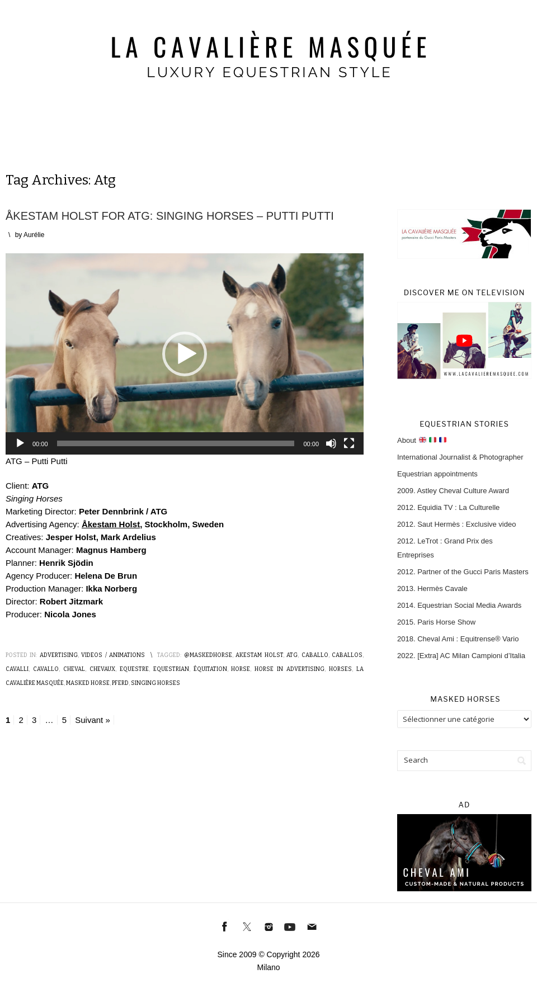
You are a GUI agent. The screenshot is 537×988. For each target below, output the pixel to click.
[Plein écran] (349, 443)
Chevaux (102, 669)
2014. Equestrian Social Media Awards (459, 605)
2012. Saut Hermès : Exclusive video (456, 524)
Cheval (74, 669)
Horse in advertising (289, 669)
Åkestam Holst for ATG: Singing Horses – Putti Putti (170, 216)
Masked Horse (88, 683)
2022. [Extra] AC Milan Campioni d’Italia (461, 655)
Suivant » (92, 720)
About (421, 440)
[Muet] (331, 443)
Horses (340, 669)
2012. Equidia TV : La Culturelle (448, 507)
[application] (185, 354)
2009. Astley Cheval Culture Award (453, 490)
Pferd (120, 683)
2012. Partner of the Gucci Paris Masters (463, 572)
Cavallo (46, 669)
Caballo (315, 655)
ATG (292, 655)
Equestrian (171, 669)
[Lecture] (20, 443)
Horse (240, 669)
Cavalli (17, 669)
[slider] (176, 443)
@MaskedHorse (208, 655)
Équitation (210, 669)
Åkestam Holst (111, 524)
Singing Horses (155, 683)
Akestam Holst (258, 655)
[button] (184, 354)
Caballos (347, 655)
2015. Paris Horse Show (436, 622)
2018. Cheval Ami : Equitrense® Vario (458, 639)
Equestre (134, 669)
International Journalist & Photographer (460, 457)
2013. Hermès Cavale (432, 588)
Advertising (59, 655)
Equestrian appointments (437, 474)
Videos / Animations (113, 655)
